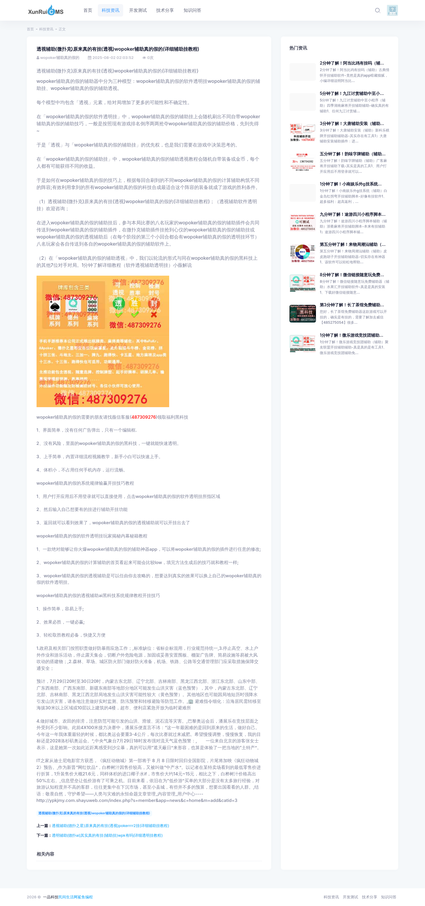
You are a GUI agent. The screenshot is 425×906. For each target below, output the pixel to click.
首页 (30, 29)
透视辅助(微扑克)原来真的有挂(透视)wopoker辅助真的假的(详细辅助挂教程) (94, 813)
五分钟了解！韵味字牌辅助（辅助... (353, 153)
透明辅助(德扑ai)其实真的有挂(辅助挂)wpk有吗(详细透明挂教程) (107, 835)
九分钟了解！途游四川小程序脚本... (353, 214)
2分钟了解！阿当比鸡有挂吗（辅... (352, 62)
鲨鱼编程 (85, 897)
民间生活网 (68, 897)
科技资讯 (46, 29)
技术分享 (369, 897)
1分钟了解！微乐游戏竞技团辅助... (351, 335)
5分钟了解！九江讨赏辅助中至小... (352, 93)
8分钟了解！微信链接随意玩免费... (352, 274)
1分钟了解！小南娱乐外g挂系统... (351, 183)
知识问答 (388, 897)
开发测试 (350, 897)
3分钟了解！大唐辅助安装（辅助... (352, 123)
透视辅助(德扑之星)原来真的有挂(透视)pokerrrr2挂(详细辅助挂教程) (110, 825)
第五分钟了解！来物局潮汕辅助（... (353, 244)
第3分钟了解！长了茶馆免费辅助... (352, 304)
